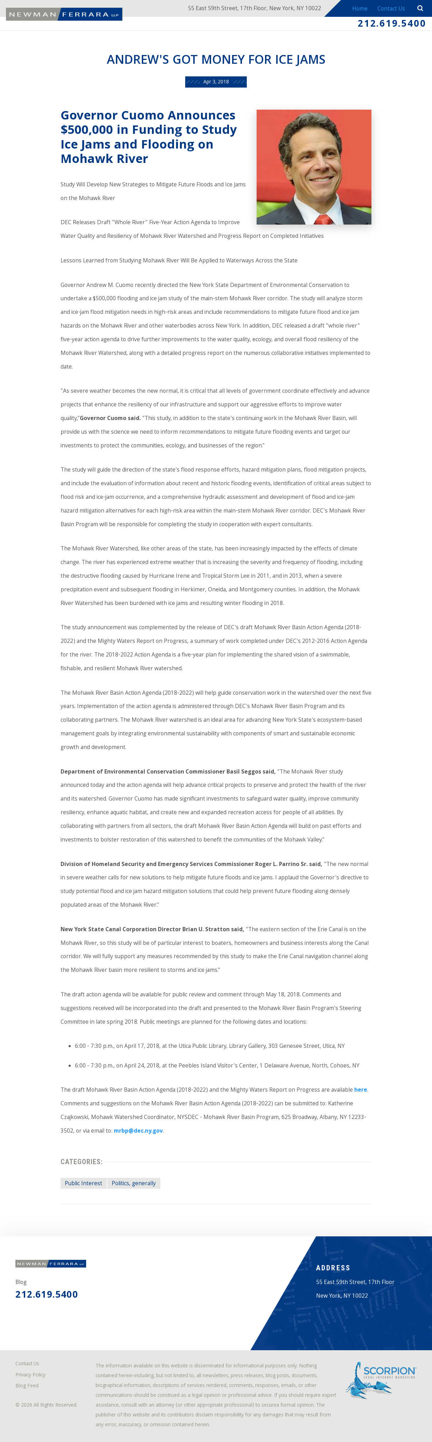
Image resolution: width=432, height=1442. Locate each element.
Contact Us (391, 9)
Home (360, 9)
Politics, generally (134, 1184)
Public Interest (83, 1184)
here (360, 1090)
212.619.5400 (392, 25)
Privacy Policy (30, 1375)
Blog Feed (27, 1386)
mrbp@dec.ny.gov (138, 1131)
